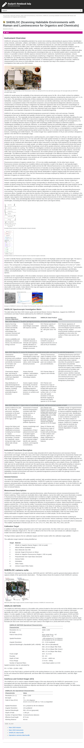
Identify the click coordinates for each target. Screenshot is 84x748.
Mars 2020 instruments (16, 730)
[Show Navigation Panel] (81, 4)
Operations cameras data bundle (19, 735)
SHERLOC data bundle (16, 732)
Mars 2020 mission (15, 727)
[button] (81, 10)
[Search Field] (42, 10)
